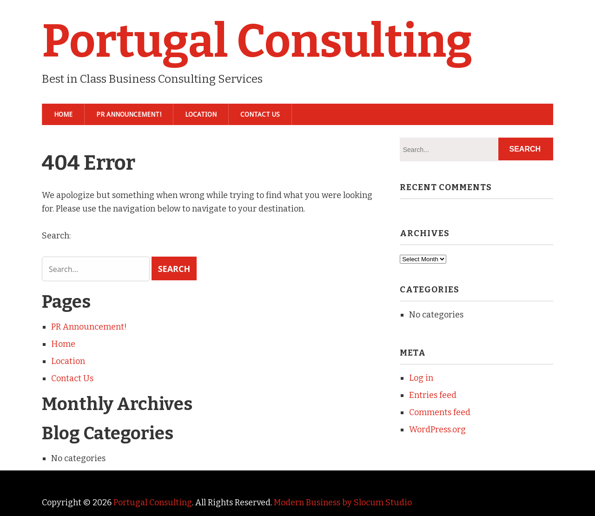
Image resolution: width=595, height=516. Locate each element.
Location (201, 114)
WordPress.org (437, 429)
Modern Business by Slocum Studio (343, 502)
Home (63, 114)
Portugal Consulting (257, 41)
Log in (421, 378)
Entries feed (432, 395)
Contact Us (260, 114)
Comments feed (439, 412)
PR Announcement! (128, 114)
